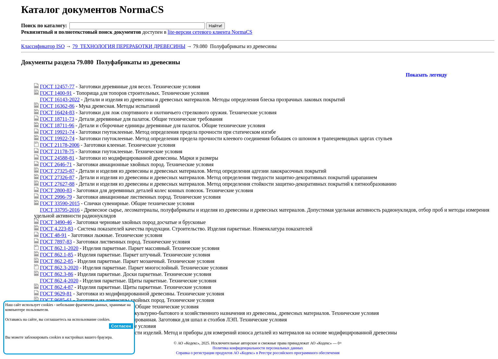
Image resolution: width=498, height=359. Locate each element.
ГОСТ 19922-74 (57, 138)
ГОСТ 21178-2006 (59, 145)
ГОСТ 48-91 (53, 235)
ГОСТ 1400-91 (56, 93)
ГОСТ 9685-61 (56, 300)
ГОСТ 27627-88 (57, 184)
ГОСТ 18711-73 (57, 119)
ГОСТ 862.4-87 (56, 287)
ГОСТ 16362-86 (57, 106)
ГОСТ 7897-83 (56, 241)
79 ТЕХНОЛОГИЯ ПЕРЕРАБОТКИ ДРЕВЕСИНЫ (128, 46)
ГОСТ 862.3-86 (56, 274)
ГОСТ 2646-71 (56, 164)
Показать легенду (426, 75)
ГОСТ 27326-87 (57, 177)
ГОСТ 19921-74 (57, 132)
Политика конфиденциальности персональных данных (258, 348)
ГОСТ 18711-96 (57, 125)
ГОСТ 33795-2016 (59, 210)
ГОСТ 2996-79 (56, 197)
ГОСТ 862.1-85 (56, 254)
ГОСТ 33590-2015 (59, 203)
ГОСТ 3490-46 (56, 222)
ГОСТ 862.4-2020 (59, 280)
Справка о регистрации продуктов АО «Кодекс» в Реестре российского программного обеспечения (257, 353)
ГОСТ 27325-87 (57, 171)
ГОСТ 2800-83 (56, 190)
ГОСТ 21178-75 (57, 151)
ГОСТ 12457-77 (57, 86)
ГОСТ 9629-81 (56, 293)
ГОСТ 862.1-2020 (59, 248)
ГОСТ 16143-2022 (59, 99)
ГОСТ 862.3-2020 (59, 267)
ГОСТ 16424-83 (57, 112)
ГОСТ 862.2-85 (56, 261)
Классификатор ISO (43, 46)
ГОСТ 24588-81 (57, 158)
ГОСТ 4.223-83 (56, 228)
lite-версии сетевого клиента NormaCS (210, 32)
